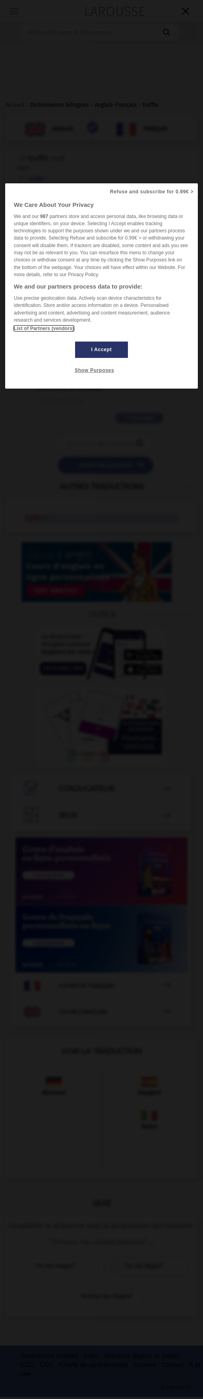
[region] (101, 286)
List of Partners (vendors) (44, 328)
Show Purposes (94, 370)
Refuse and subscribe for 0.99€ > (151, 191)
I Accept (101, 349)
